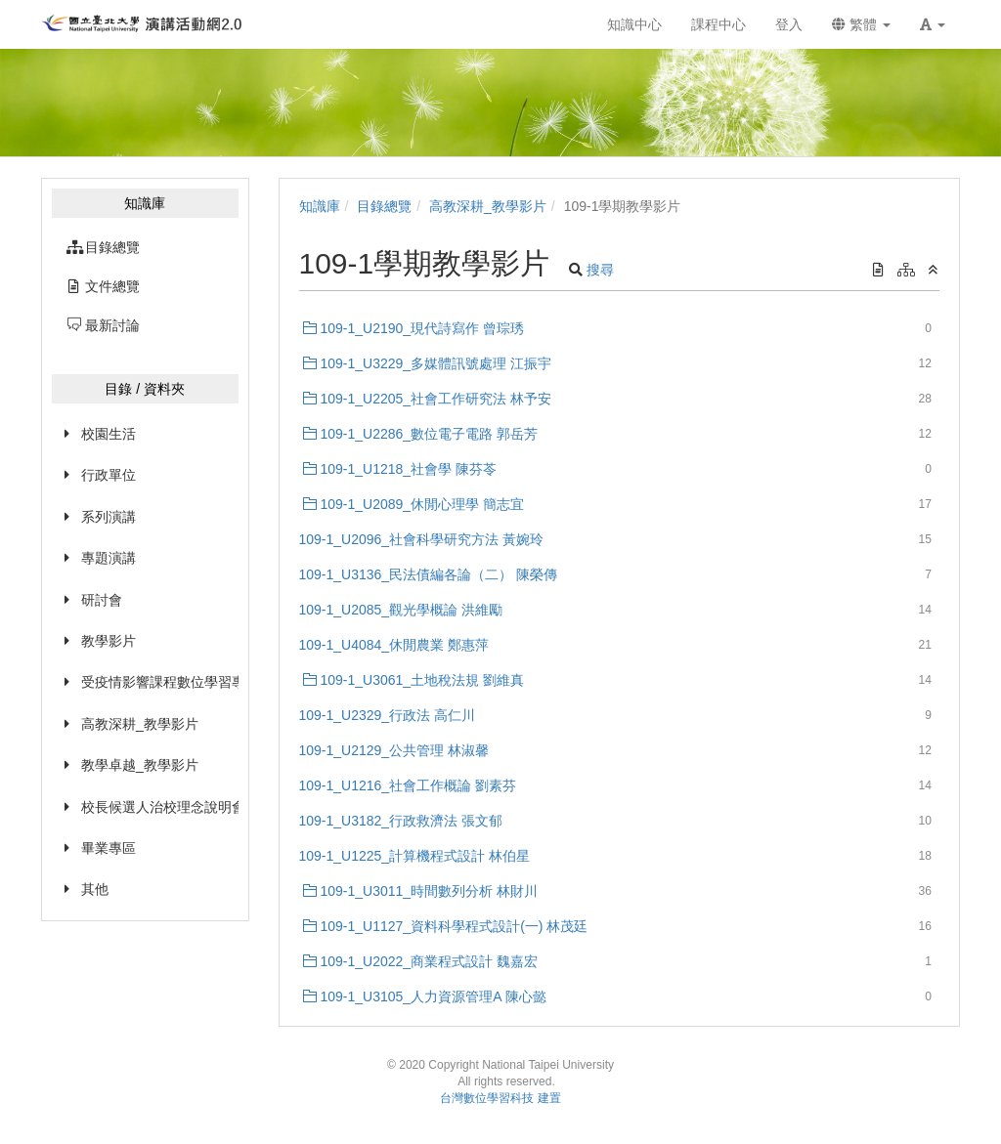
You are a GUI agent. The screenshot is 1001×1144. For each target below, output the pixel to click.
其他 (95, 889)
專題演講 (108, 558)
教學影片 (108, 641)
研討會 (101, 600)
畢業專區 (108, 848)
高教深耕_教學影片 (139, 724)
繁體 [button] (861, 24)
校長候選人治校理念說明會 (160, 807)
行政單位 (108, 475)
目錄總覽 (384, 206)
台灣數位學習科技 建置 (500, 1098)
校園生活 (108, 434)
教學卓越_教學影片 (139, 765)
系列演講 (108, 517)
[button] (932, 24)
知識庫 (319, 206)
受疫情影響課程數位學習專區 (160, 682)
